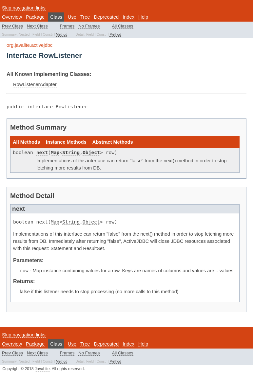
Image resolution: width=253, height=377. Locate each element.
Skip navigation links (24, 7)
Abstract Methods (112, 142)
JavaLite (42, 369)
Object (91, 152)
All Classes (122, 26)
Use (72, 17)
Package (35, 17)
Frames (67, 26)
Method (61, 34)
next (42, 152)
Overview (12, 17)
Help (143, 17)
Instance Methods (66, 142)
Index (128, 17)
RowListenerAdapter (35, 84)
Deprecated (106, 17)
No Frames (89, 26)
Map (55, 152)
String (71, 152)
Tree (85, 17)
